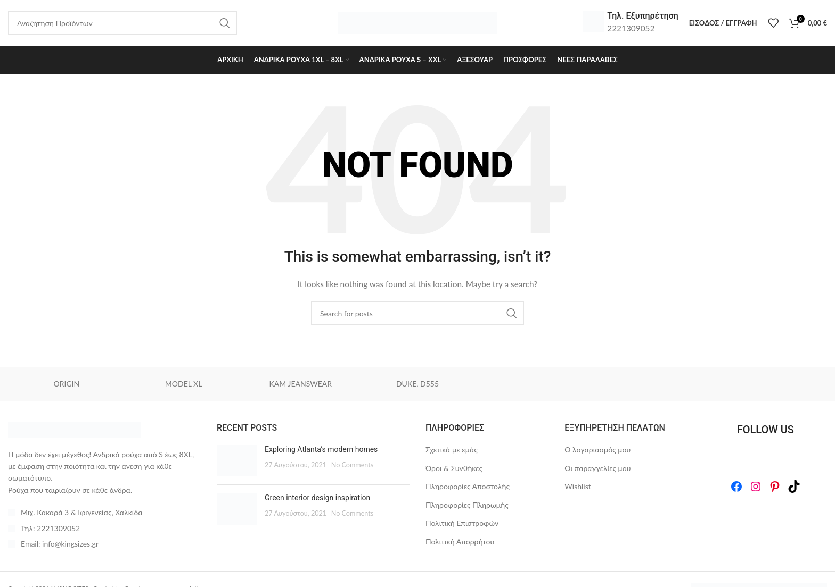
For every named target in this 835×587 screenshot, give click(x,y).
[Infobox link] (630, 24)
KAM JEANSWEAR (300, 385)
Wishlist (577, 488)
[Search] (417, 315)
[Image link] (74, 430)
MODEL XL (183, 385)
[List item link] (104, 530)
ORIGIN (67, 385)
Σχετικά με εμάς (451, 451)
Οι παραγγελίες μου (597, 469)
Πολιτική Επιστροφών (461, 525)
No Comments (352, 467)
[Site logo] (417, 23)
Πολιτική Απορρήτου (459, 543)
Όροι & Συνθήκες (453, 469)
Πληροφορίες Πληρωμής (467, 506)
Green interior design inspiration (317, 500)
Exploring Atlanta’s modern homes (321, 451)
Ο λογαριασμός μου (597, 451)
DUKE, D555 (417, 385)
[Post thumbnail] (237, 463)
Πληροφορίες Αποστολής (467, 488)
